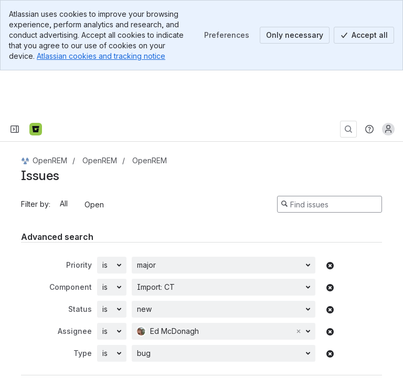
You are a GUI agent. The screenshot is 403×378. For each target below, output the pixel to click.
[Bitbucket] (35, 83)
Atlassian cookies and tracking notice (101, 55)
